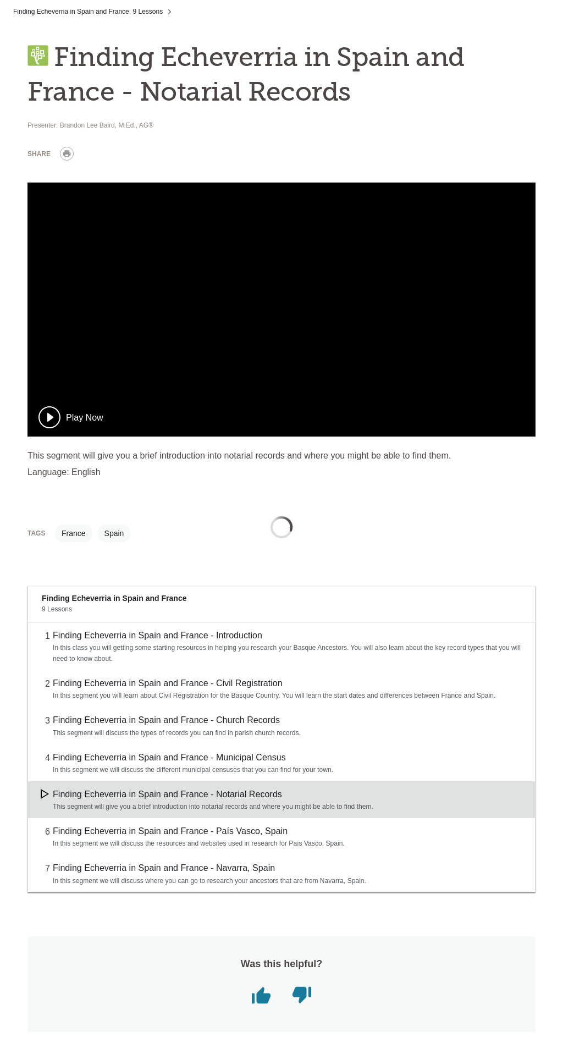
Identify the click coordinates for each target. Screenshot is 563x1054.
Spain (114, 533)
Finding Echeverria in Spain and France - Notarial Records (167, 794)
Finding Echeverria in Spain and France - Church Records (166, 720)
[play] (70, 417)
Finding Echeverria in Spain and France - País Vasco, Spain (170, 831)
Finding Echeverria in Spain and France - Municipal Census (169, 757)
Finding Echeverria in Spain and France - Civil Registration (168, 683)
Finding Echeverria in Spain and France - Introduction (157, 635)
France (74, 533)
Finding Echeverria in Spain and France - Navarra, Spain (164, 868)
